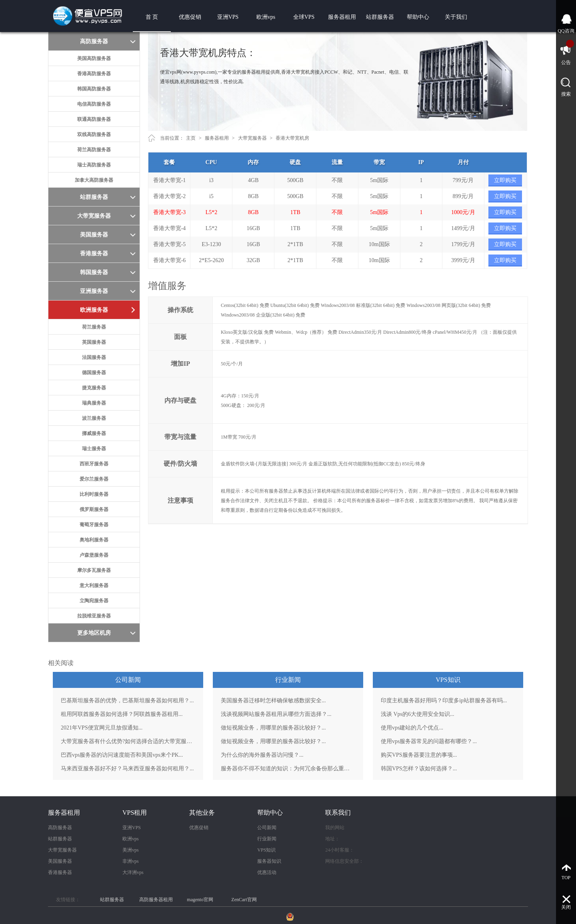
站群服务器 (380, 17)
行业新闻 (266, 839)
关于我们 (456, 17)
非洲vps (130, 861)
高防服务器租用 (156, 899)
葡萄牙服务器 (94, 524)
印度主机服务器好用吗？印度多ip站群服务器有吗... (444, 701)
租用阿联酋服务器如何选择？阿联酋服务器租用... (122, 714)
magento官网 (200, 899)
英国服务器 (94, 342)
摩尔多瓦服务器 (94, 570)
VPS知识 (266, 850)
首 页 (152, 17)
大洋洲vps (133, 872)
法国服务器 (94, 357)
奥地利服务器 (94, 540)
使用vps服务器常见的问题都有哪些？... (429, 741)
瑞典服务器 (94, 403)
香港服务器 (60, 872)
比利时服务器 (94, 494)
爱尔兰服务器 (94, 479)
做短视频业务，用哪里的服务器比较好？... (273, 728)
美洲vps (130, 850)
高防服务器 (60, 827)
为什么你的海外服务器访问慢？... (262, 755)
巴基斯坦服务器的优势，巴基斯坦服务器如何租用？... (127, 701)
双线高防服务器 (94, 134)
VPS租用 (134, 812)
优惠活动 (266, 872)
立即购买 (505, 180)
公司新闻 (266, 827)
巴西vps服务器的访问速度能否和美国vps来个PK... (122, 755)
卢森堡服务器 (94, 555)
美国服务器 (60, 861)
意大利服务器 (94, 585)
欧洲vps (265, 17)
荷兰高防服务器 (94, 149)
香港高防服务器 (94, 73)
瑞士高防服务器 (94, 165)
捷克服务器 (94, 388)
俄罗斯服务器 (94, 509)
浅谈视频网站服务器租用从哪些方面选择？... (276, 714)
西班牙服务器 (94, 464)
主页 (191, 138)
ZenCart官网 (243, 899)
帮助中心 (418, 17)
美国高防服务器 (94, 58)
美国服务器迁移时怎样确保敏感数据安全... (273, 701)
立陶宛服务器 (94, 600)
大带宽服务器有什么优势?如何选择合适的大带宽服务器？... (128, 741)
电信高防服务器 (94, 104)
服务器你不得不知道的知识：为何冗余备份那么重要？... (288, 769)
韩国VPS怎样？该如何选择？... (419, 769)
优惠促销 (190, 17)
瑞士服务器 (94, 448)
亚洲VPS (228, 17)
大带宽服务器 (252, 138)
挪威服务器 (94, 433)
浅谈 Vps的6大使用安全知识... (417, 714)
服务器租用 (342, 17)
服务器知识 (269, 861)
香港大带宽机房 (292, 138)
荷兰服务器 (94, 327)
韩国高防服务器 (94, 89)
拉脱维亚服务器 (94, 616)
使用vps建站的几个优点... (412, 728)
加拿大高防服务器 (94, 180)
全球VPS (304, 17)
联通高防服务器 (94, 119)
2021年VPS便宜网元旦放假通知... (101, 728)
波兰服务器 (94, 418)
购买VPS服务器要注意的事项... (419, 755)
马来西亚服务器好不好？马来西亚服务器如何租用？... (127, 769)
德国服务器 (94, 372)
